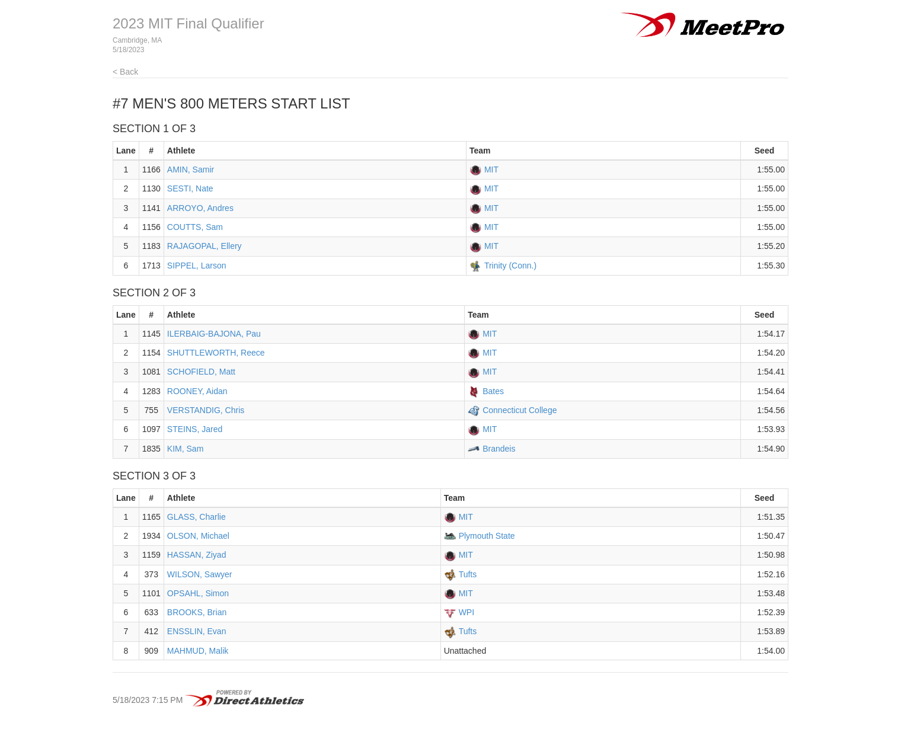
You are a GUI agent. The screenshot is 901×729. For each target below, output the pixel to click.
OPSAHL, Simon (198, 593)
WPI (466, 612)
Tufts (468, 574)
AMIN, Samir (190, 169)
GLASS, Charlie (196, 517)
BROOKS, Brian (196, 612)
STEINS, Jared (194, 429)
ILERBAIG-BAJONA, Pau (214, 333)
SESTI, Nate (190, 188)
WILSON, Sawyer (199, 574)
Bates (493, 391)
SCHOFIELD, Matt (201, 371)
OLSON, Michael (198, 536)
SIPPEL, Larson (196, 265)
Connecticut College (520, 410)
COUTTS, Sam (195, 227)
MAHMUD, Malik (197, 651)
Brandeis (499, 448)
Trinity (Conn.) (510, 265)
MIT (491, 169)
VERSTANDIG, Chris (205, 410)
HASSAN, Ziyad (196, 554)
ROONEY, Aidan (197, 391)
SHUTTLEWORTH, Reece (216, 352)
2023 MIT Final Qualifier (188, 23)
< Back (125, 71)
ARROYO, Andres (200, 208)
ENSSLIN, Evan (196, 631)
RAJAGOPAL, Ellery (204, 246)
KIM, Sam (185, 448)
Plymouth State (487, 536)
